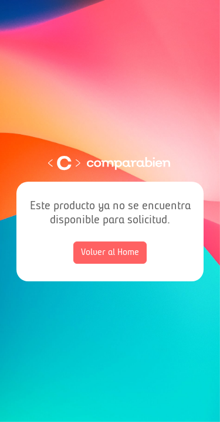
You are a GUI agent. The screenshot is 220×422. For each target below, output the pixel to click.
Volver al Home (110, 252)
